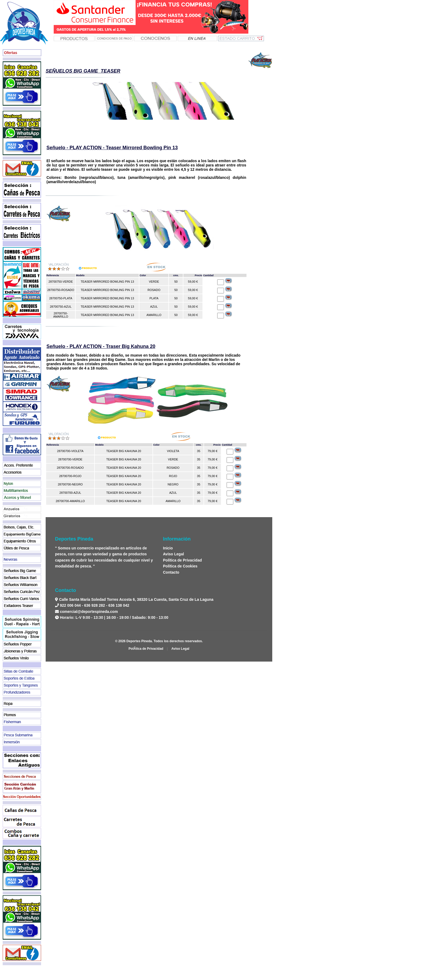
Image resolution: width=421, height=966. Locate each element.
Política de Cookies (180, 566)
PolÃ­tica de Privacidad (146, 649)
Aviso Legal (173, 554)
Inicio (168, 548)
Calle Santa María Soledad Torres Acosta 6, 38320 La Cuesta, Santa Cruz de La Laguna (135, 599)
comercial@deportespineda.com (89, 611)
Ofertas (10, 53)
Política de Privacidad (182, 560)
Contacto (171, 572)
